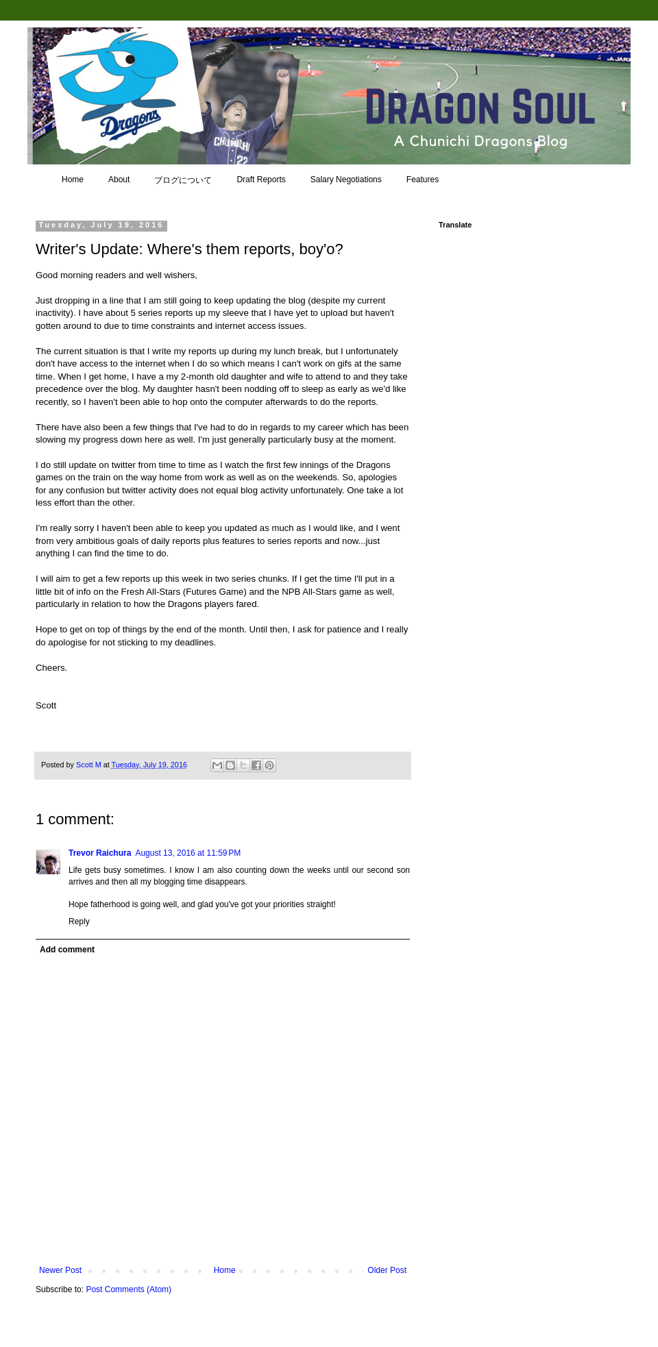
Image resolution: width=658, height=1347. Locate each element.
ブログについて (183, 180)
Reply (79, 921)
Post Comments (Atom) (128, 1289)
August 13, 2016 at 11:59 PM (188, 853)
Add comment (67, 949)
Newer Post (60, 1270)
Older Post (386, 1270)
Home (73, 179)
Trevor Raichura (100, 853)
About (119, 179)
